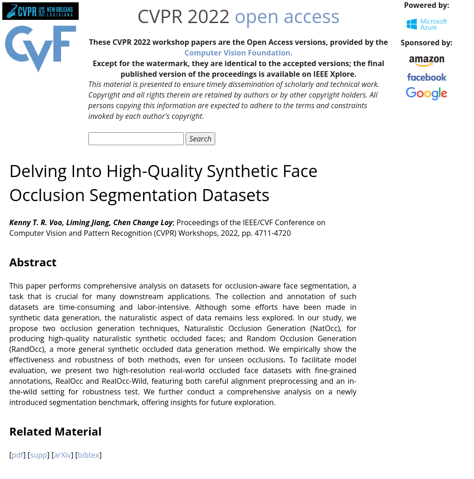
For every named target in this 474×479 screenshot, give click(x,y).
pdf (17, 455)
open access (287, 16)
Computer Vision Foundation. (239, 53)
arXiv (62, 455)
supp (38, 455)
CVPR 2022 (183, 16)
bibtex (89, 455)
